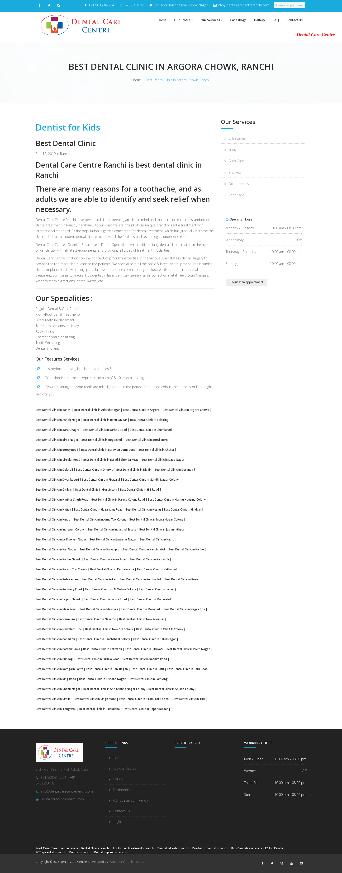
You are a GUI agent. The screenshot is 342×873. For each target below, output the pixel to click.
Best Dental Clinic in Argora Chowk (186, 410)
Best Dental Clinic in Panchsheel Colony (104, 639)
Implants (235, 172)
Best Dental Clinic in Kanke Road (105, 559)
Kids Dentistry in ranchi (246, 848)
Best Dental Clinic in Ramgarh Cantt (59, 669)
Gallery (259, 20)
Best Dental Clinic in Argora (141, 410)
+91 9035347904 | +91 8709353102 (116, 5)
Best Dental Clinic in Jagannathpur (162, 529)
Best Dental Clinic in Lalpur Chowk (58, 599)
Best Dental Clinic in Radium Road (145, 659)
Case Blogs (238, 20)
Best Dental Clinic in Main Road (56, 609)
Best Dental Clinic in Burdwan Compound (108, 449)
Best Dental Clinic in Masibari (99, 609)
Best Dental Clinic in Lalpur (156, 589)
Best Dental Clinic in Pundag (54, 659)
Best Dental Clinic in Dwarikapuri (57, 479)
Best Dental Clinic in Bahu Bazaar (105, 420)
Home (161, 20)
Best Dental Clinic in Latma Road (105, 599)
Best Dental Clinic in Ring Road (56, 679)
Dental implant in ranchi (110, 852)
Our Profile (183, 20)
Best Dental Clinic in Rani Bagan (107, 669)
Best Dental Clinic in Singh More (95, 699)
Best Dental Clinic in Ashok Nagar (58, 420)
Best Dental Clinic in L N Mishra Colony (110, 589)
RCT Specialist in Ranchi (130, 800)
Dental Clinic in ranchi (95, 848)
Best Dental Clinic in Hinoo (53, 519)
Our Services (212, 20)
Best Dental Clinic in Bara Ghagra (58, 430)
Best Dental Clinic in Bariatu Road (105, 430)
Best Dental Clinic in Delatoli (54, 469)
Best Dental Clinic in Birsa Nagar (57, 439)
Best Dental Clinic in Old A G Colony (159, 629)
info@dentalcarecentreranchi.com (243, 5)
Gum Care (236, 161)
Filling (232, 149)
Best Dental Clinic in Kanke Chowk (58, 559)
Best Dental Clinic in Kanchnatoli (144, 549)
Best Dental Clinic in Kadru (157, 539)
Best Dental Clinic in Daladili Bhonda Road (110, 459)
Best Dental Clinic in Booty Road (57, 449)
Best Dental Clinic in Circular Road (58, 459)
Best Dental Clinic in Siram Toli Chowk (144, 699)
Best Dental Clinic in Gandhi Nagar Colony (151, 479)
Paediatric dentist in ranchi (210, 848)
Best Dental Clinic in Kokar (99, 579)
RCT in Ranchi (274, 848)
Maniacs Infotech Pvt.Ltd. (126, 861)
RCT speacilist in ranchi (51, 852)
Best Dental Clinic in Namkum (55, 619)
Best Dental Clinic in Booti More (147, 439)
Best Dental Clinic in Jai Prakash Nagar (61, 539)
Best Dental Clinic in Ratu (147, 669)
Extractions (237, 138)
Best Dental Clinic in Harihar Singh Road (62, 499)
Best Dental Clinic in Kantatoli (149, 559)
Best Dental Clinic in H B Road (139, 489)
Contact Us (294, 20)
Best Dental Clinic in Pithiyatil (144, 649)
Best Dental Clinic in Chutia (156, 449)
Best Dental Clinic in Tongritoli (56, 709)
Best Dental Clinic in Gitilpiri (54, 489)
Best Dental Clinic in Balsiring (149, 420)
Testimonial (121, 790)
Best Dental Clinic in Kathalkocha (112, 569)
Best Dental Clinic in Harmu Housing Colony (177, 499)
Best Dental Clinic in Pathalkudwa (58, 649)
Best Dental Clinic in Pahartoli (55, 639)
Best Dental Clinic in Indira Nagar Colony (156, 519)
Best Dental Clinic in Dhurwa (94, 469)
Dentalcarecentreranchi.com (62, 799)
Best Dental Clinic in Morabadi (141, 609)
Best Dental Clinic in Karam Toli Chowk (61, 569)
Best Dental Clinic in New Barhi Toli (59, 629)
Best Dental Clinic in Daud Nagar (163, 459)
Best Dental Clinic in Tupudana (99, 709)
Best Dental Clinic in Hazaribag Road (98, 509)
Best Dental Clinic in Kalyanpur (100, 549)
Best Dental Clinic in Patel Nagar (154, 639)
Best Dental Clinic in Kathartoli (157, 569)
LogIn (117, 821)
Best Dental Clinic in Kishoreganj (57, 579)
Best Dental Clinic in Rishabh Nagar (102, 679)
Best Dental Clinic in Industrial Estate (112, 529)
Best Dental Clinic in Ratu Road (187, 669)
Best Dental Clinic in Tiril (189, 699)
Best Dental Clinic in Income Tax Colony (100, 519)
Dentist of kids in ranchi (173, 848)
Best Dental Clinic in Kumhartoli (141, 579)
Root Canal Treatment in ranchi (57, 848)
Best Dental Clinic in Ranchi (53, 410)
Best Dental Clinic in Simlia (53, 699)
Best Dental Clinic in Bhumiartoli (151, 430)
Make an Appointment (289, 5)
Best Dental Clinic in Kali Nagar (56, 549)
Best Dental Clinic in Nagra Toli (184, 609)
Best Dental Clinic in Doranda (174, 469)
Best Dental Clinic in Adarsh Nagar (97, 410)
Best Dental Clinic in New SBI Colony (109, 629)
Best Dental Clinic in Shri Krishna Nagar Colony (114, 689)
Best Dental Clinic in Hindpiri (182, 509)
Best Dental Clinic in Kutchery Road (59, 589)
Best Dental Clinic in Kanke (186, 549)
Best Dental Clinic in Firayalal (101, 479)
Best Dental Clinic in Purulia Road (97, 659)
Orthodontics (238, 183)
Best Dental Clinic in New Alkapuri (141, 619)
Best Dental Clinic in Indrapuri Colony (60, 529)
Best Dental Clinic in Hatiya (53, 509)
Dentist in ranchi (80, 852)
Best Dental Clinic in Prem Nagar (188, 649)
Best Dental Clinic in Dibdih (134, 469)
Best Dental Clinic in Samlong (148, 679)
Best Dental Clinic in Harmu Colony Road (118, 499)
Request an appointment (246, 282)
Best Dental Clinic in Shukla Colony (171, 689)
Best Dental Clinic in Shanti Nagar (58, 689)
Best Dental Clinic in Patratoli (102, 649)
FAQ (276, 20)
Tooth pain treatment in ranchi (133, 848)
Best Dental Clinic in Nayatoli (97, 619)
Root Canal (236, 195)
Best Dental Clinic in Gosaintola (96, 489)
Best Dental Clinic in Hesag (143, 509)
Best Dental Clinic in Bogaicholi (102, 439)
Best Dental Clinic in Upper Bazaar (145, 709)
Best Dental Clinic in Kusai (182, 579)
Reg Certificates (124, 768)
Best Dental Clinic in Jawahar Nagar (113, 539)
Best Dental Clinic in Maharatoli (150, 599)
